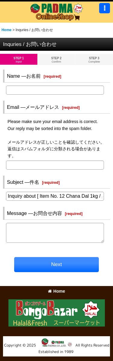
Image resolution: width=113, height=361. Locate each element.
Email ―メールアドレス (33, 107)
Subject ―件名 (23, 182)
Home (56, 291)
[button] (104, 8)
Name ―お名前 (24, 76)
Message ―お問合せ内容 (34, 213)
